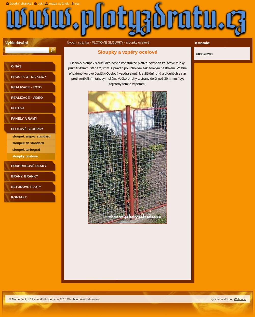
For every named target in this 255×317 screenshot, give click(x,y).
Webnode (240, 299)
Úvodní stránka (78, 42)
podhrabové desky (29, 166)
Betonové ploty (26, 187)
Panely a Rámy (24, 118)
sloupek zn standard (28, 143)
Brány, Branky (24, 176)
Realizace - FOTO (26, 87)
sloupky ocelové (25, 156)
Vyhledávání (16, 42)
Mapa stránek (59, 3)
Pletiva (18, 108)
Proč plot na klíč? (28, 77)
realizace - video (27, 98)
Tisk (40, 3)
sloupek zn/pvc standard (31, 136)
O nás (16, 66)
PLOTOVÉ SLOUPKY (107, 42)
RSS (77, 3)
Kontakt (19, 197)
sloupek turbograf (26, 149)
